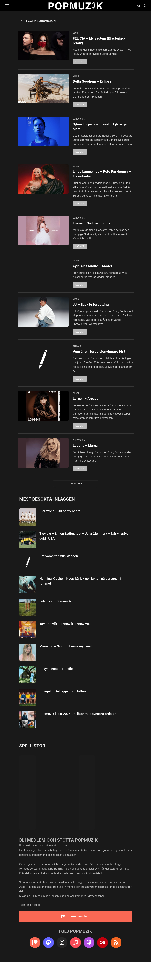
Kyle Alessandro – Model (92, 267)
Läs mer (79, 62)
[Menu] (7, 6)
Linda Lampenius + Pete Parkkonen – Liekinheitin (102, 174)
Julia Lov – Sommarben (56, 605)
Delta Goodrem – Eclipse (92, 82)
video (76, 76)
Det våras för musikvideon (58, 560)
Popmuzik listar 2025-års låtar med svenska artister (77, 717)
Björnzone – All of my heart (59, 515)
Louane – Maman (86, 449)
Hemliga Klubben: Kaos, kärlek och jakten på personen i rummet (80, 584)
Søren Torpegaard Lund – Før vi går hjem (100, 126)
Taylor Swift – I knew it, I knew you (65, 627)
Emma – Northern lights (91, 224)
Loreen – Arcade (85, 402)
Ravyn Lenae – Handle (56, 672)
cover (76, 396)
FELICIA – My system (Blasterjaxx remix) (99, 40)
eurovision (79, 119)
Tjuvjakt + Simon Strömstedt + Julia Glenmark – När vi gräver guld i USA (84, 539)
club (75, 33)
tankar (77, 349)
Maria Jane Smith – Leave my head (65, 650)
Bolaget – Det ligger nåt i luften (62, 695)
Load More (75, 487)
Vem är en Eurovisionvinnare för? (99, 355)
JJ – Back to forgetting (91, 308)
